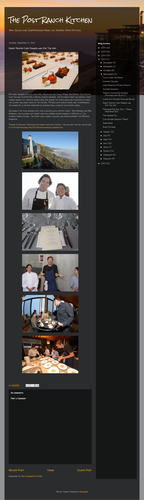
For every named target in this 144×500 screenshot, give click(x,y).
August (106, 131)
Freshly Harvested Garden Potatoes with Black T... (115, 94)
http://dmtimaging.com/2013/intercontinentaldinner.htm (37, 127)
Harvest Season (110, 81)
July (105, 135)
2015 (103, 51)
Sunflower (108, 123)
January (107, 158)
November (108, 66)
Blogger (84, 491)
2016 (103, 47)
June (105, 139)
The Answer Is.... (110, 115)
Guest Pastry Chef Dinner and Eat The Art (117, 104)
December (108, 62)
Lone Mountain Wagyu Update (116, 85)
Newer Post (16, 470)
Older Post (84, 470)
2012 (103, 163)
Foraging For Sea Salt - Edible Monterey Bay (117, 110)
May (105, 143)
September (108, 74)
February (108, 154)
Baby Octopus (109, 127)
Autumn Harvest (110, 89)
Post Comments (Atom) (31, 476)
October (107, 70)
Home (50, 470)
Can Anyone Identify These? (115, 119)
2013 (103, 59)
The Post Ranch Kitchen (51, 20)
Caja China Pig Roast (113, 77)
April (106, 147)
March (106, 151)
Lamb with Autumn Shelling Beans (119, 99)
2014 (103, 55)
